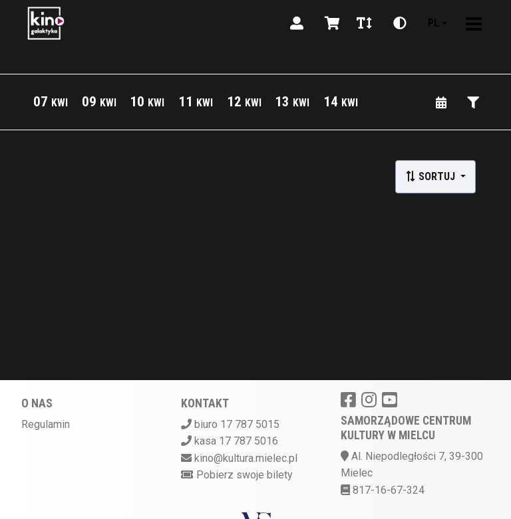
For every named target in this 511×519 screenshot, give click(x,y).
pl (433, 23)
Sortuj (431, 176)
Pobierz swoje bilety (244, 474)
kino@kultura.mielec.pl (245, 458)
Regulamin (45, 424)
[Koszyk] (330, 23)
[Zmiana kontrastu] (400, 23)
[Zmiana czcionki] (364, 23)
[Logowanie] (296, 23)
